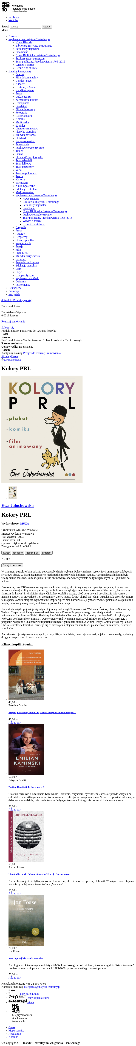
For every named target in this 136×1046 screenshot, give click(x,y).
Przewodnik (22, 144)
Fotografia (21, 112)
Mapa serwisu (16, 1030)
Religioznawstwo (25, 141)
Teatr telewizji (24, 160)
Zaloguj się (7, 327)
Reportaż (21, 259)
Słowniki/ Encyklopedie (29, 157)
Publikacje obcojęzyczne (30, 147)
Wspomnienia (23, 243)
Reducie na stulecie (27, 67)
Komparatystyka (25, 275)
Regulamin (14, 1033)
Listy (18, 268)
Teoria (19, 176)
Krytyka (20, 125)
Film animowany (25, 109)
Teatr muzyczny (25, 166)
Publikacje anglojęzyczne (30, 58)
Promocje (13, 291)
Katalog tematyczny (19, 71)
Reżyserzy (21, 236)
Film (18, 249)
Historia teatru (24, 115)
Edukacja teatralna (26, 189)
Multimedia (22, 122)
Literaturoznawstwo (27, 128)
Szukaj (5, 26)
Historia (20, 179)
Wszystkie (14, 294)
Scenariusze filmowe (27, 262)
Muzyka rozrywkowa (28, 255)
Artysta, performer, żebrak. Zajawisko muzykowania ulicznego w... (42, 712)
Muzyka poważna (26, 134)
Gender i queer (24, 80)
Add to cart (14, 722)
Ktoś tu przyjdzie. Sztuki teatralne (25, 958)
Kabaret (20, 83)
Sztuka (19, 153)
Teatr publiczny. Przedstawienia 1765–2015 (40, 61)
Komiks (20, 118)
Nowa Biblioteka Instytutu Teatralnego (38, 55)
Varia (19, 169)
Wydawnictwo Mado (27, 278)
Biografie (21, 227)
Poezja (19, 246)
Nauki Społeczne (25, 185)
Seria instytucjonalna (27, 48)
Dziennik (21, 281)
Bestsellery (14, 287)
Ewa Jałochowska (17, 505)
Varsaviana (22, 182)
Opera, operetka (25, 240)
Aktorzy (20, 233)
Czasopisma (22, 102)
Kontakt (13, 1036)
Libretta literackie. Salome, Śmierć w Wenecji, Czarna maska (39, 874)
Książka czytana (25, 90)
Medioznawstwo (25, 192)
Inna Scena (22, 51)
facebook (13, 17)
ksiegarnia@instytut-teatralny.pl (42, 986)
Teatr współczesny (26, 173)
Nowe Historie (24, 42)
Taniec (19, 150)
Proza (19, 93)
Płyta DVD (22, 252)
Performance (23, 284)
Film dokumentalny (27, 77)
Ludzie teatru (23, 96)
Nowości (13, 36)
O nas (11, 1027)
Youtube (13, 20)
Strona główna (9, 356)
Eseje (19, 271)
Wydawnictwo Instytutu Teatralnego (29, 39)
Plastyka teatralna (26, 131)
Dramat (20, 74)
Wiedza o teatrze (25, 64)
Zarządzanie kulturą (27, 99)
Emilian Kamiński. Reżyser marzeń (26, 787)
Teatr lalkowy (23, 163)
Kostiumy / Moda (26, 87)
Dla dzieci (21, 106)
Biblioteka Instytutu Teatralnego (34, 45)
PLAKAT (21, 138)
